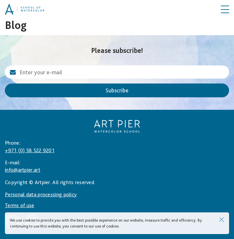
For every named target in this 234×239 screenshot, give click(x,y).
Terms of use (19, 205)
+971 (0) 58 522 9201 (29, 150)
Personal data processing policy (41, 194)
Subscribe (117, 90)
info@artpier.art (22, 170)
